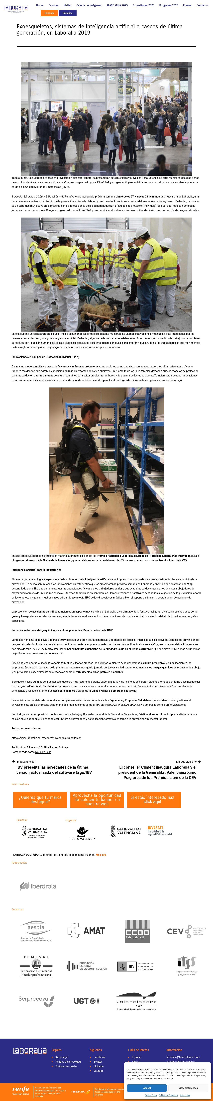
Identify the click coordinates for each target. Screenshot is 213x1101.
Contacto (202, 5)
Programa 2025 (168, 5)
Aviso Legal (185, 1095)
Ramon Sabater (59, 747)
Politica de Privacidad (168, 1095)
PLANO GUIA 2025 (117, 5)
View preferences (188, 1087)
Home (39, 5)
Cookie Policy (151, 1095)
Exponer (53, 5)
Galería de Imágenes (89, 5)
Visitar (67, 5)
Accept (147, 1087)
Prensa (187, 5)
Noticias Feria (43, 752)
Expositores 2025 (143, 5)
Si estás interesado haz (152, 799)
